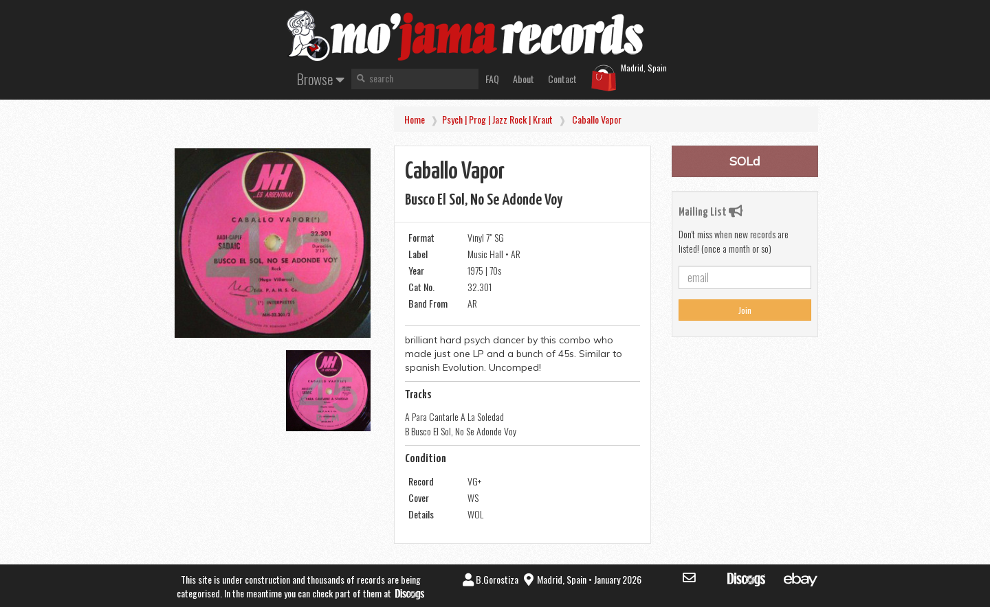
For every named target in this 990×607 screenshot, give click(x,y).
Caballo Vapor (597, 119)
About (523, 78)
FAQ (492, 78)
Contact (562, 78)
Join (744, 310)
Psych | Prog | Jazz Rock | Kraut (497, 119)
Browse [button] (320, 78)
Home (414, 119)
